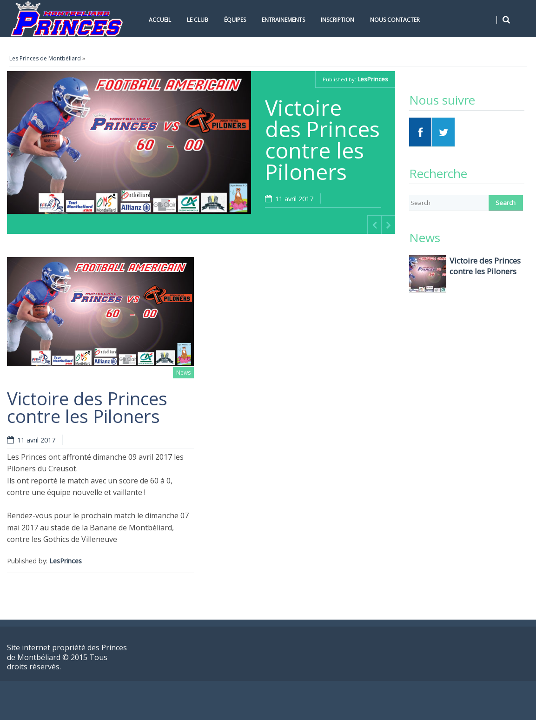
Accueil (160, 20)
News (183, 373)
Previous (374, 224)
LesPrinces (372, 79)
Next (388, 224)
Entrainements (283, 20)
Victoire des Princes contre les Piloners (322, 139)
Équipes (235, 20)
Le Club (197, 20)
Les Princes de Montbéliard (45, 58)
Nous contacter (395, 20)
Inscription (337, 20)
